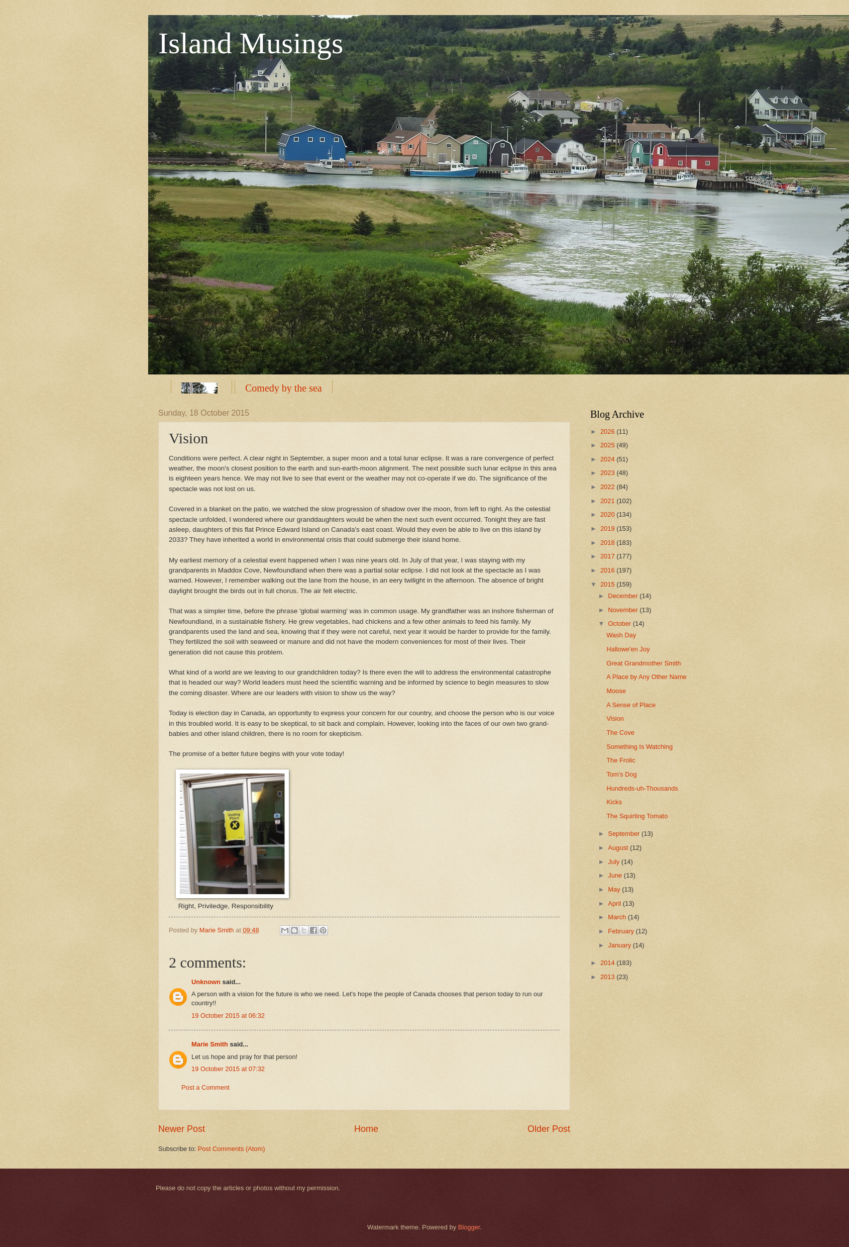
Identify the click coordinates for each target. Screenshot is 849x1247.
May (615, 889)
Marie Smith (209, 1044)
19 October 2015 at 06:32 (228, 1015)
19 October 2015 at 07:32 (228, 1069)
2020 (608, 514)
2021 (608, 501)
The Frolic (620, 760)
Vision (615, 718)
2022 (608, 487)
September (625, 833)
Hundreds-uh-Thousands (642, 788)
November (624, 610)
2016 (608, 570)
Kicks (614, 802)
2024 (608, 459)
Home (366, 1129)
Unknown (206, 982)
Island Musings (250, 43)
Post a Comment (205, 1087)
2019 (608, 528)
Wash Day (621, 635)
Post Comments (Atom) (231, 1149)
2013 (608, 977)
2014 (608, 963)
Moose (616, 691)
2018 (608, 542)
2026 (608, 431)
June (616, 875)
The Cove (620, 732)
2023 (608, 472)
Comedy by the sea (283, 388)
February (621, 931)
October (620, 623)
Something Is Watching (639, 746)
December (624, 596)
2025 (608, 445)
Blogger (469, 1227)
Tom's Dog (621, 774)
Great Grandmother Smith (643, 663)
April (615, 903)
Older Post (548, 1129)
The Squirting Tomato (637, 816)
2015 (608, 584)
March (617, 917)
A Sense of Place (631, 705)
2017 (608, 556)
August (619, 847)
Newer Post (181, 1129)
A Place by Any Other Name (646, 677)
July (614, 862)
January (620, 945)
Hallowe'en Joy (628, 649)
